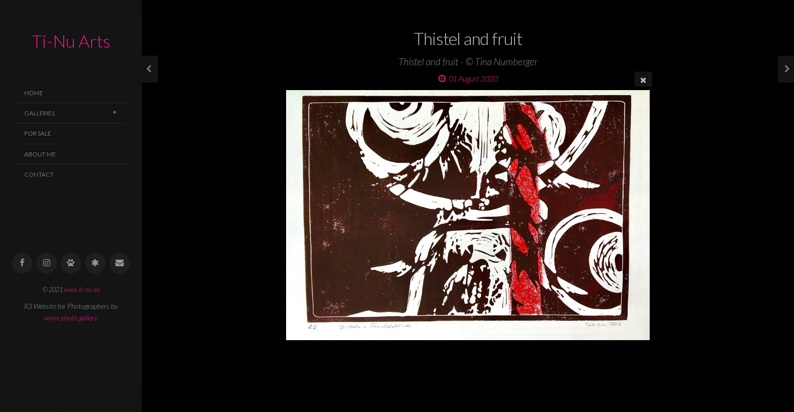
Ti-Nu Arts (71, 40)
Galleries (39, 113)
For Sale (37, 133)
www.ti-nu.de (82, 289)
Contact (39, 174)
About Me (40, 154)
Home (33, 93)
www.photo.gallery (71, 317)
